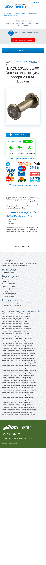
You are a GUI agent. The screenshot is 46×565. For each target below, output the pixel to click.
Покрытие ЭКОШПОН (9, 284)
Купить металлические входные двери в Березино (18, 360)
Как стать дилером (8, 303)
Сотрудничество (20, 13)
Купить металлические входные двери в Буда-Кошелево (20, 395)
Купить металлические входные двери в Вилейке (18, 350)
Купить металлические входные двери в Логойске (18, 368)
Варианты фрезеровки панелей (12, 289)
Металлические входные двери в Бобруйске (16, 316)
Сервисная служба (17, 263)
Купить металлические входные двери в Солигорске (19, 390)
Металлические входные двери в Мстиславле (17, 336)
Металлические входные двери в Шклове (15, 323)
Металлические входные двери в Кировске (16, 341)
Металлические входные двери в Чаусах (15, 326)
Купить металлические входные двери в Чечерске (18, 397)
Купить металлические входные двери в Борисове (18, 358)
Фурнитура (16, 61)
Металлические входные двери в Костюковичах (17, 343)
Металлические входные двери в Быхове (15, 319)
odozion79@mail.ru (10, 15)
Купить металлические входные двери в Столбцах (18, 353)
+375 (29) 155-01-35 (11, 434)
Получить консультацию (23, 40)
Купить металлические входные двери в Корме (17, 400)
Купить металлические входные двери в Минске (17, 346)
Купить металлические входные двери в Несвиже (18, 375)
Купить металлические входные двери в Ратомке (18, 387)
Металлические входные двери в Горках (15, 321)
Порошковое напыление (10, 279)
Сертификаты (6, 305)
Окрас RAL (5, 281)
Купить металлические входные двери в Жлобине (18, 407)
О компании (7, 13)
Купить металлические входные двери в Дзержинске (19, 370)
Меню (36, 3)
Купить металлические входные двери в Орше (17, 412)
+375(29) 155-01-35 (13, 24)
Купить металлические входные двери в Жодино (18, 373)
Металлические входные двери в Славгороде (17, 338)
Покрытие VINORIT (8, 296)
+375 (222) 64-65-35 (23, 26)
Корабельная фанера (9, 294)
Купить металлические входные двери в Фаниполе (18, 380)
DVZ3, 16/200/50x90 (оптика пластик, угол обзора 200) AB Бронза (23, 62)
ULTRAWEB (13, 443)
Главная (7, 61)
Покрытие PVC (7, 291)
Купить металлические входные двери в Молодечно (19, 365)
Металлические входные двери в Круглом (15, 333)
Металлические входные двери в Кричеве (15, 331)
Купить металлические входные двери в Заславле (18, 348)
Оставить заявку (19, 135)
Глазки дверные (28, 61)
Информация (17, 305)
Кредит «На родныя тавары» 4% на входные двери (18, 414)
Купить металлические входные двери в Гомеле (17, 392)
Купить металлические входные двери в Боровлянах (19, 385)
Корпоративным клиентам (24, 303)
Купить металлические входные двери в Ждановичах (19, 382)
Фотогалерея (6, 266)
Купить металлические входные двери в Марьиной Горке (20, 363)
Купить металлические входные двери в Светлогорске (19, 409)
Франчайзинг (33, 13)
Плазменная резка (8, 272)
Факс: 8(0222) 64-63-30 (30, 24)
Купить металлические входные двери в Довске (17, 402)
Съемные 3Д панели (8, 286)
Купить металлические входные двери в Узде (16, 378)
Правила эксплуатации (19, 266)
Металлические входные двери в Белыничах (16, 328)
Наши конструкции (31, 263)
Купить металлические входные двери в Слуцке (17, 355)
